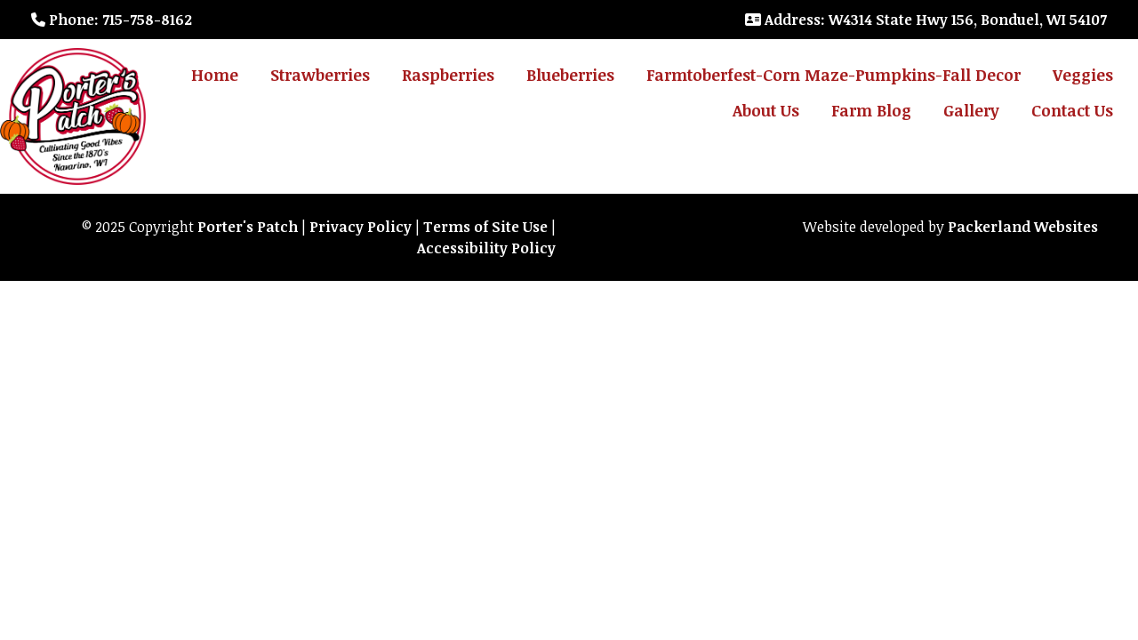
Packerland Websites (1023, 226)
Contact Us (1072, 110)
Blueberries (570, 74)
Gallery (971, 110)
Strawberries (320, 74)
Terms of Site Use (485, 226)
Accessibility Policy (486, 248)
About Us (766, 110)
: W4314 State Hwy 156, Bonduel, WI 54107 (926, 19)
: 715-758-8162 (111, 19)
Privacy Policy (360, 226)
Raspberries (448, 74)
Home (214, 74)
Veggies (1083, 74)
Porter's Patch (247, 226)
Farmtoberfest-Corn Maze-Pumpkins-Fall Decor (833, 74)
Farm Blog (871, 110)
